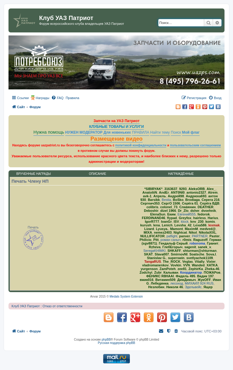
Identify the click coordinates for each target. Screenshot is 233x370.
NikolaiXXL (207, 232)
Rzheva (155, 247)
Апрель (160, 196)
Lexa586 (199, 225)
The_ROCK (172, 261)
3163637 (170, 189)
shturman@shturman (200, 250)
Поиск (176, 132)
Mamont (176, 229)
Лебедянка (159, 283)
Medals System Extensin (126, 296)
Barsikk (154, 200)
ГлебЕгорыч (172, 247)
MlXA (148, 232)
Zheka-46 (212, 269)
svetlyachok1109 (199, 258)
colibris (152, 207)
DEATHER (205, 207)
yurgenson (148, 269)
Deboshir (151, 210)
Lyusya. (162, 229)
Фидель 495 (185, 276)
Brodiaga (192, 200)
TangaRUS (152, 261)
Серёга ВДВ (209, 203)
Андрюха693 (196, 196)
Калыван (171, 272)
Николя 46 (174, 287)
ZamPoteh (168, 269)
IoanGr (166, 221)
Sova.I (211, 254)
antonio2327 (196, 192)
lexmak (214, 225)
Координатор (191, 272)
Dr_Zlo (183, 210)
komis (210, 221)
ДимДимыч (186, 280)
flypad (172, 218)
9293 (183, 189)
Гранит (212, 243)
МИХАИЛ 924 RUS (199, 283)
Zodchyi (146, 272)
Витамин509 (165, 280)
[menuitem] (57, 98)
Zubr (157, 272)
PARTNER (200, 236)
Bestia (166, 200)
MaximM (191, 229)
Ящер (208, 287)
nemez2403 (163, 232)
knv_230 (196, 221)
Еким (171, 214)
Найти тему (160, 132)
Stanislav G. (156, 258)
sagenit (190, 247)
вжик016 (147, 280)
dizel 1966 (168, 210)
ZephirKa (195, 269)
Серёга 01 (190, 203)
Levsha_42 (182, 225)
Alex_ (211, 189)
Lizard (149, 229)
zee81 (182, 269)
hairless (199, 218)
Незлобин (156, 287)
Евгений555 (186, 214)
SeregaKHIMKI (155, 250)
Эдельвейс (193, 287)
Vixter (210, 261)
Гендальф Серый (173, 243)
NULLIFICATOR (152, 236)
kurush (145, 225)
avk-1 (147, 196)
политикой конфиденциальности (141, 145)
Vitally (199, 261)
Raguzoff (200, 240)
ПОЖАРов (212, 272)
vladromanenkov (155, 265)
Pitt (156, 240)
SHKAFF (174, 250)
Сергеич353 (150, 203)
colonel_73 (168, 207)
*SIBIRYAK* (153, 189)
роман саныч (170, 240)
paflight (172, 236)
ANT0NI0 (178, 192)
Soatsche (196, 254)
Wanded (198, 265)
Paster (214, 236)
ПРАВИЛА (140, 132)
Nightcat (180, 232)
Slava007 (162, 254)
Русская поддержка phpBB (116, 343)
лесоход (176, 283)
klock (184, 221)
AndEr (164, 192)
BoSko (178, 200)
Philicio (145, 240)
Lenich (167, 225)
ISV (176, 221)
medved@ (207, 229)
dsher (194, 210)
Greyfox (185, 218)
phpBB (106, 339)
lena (156, 225)
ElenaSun (157, 214)
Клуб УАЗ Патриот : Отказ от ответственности (47, 306)
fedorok (204, 214)
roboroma (197, 243)
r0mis (187, 240)
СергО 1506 (170, 203)
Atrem (213, 192)
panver (184, 236)
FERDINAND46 (153, 218)
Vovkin (176, 265)
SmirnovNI (179, 254)
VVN (186, 265)
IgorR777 (152, 221)
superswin (176, 258)
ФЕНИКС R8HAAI (160, 276)
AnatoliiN (149, 192)
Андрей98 (176, 196)
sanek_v (204, 247)
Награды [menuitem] (42, 98)
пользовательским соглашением (195, 145)
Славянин (187, 207)
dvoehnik (208, 210)
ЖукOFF (204, 280)
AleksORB (196, 189)
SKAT (148, 254)
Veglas (187, 261)
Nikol (193, 232)
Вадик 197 (205, 276)
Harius (213, 218)
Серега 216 (211, 200)
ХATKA (212, 265)
